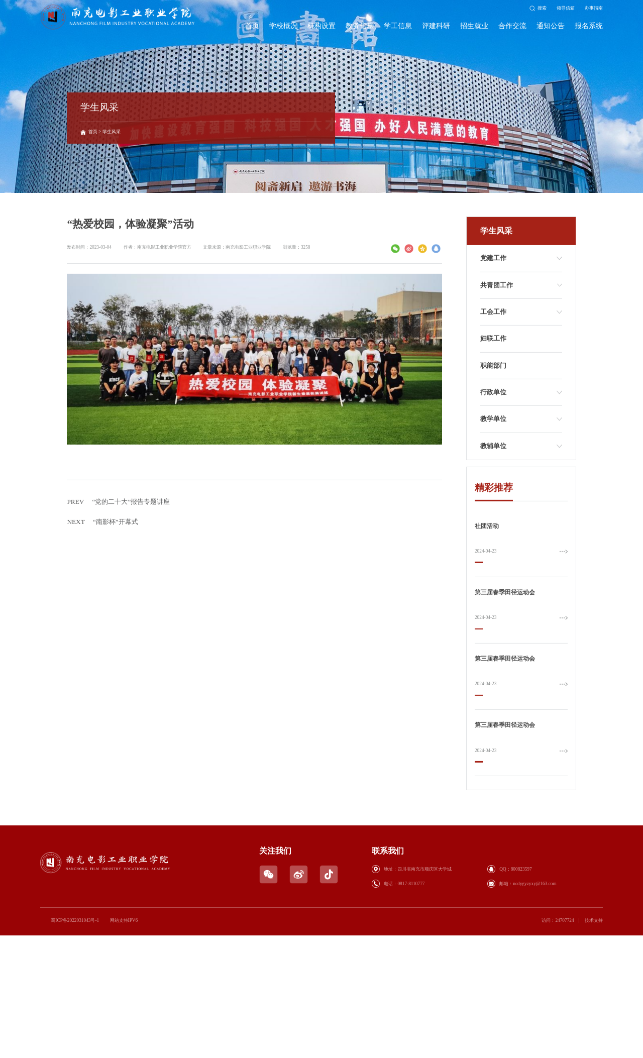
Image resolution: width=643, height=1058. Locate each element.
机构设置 (321, 26)
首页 (252, 26)
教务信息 (360, 26)
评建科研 (436, 26)
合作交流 (512, 26)
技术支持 (594, 920)
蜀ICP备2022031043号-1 (75, 920)
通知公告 (551, 26)
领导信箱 (566, 8)
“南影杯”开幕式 (102, 550)
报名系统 (589, 26)
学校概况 (283, 26)
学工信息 (398, 26)
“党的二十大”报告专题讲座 (118, 530)
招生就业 (474, 26)
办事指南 (594, 8)
